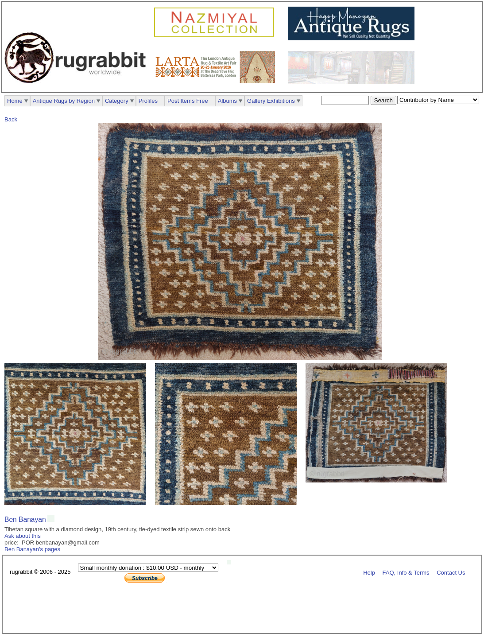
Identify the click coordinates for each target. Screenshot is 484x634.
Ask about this (22, 536)
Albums (227, 100)
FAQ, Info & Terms (406, 572)
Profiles (148, 100)
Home (15, 100)
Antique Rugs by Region (64, 100)
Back (10, 119)
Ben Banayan (25, 519)
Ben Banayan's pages (32, 549)
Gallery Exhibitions (271, 100)
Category (116, 100)
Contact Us (451, 572)
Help (369, 572)
